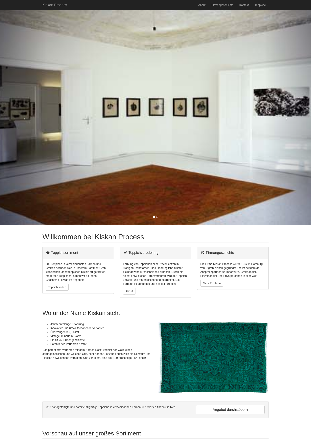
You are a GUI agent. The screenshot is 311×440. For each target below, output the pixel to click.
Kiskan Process (54, 5)
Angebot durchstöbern (230, 410)
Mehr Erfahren (212, 283)
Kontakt (244, 5)
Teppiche (262, 5)
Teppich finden (57, 287)
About (201, 5)
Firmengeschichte (222, 5)
